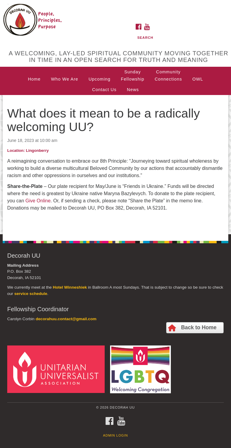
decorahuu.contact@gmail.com (65, 319)
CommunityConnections (168, 75)
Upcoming (99, 79)
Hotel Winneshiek (70, 287)
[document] (115, 164)
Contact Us (104, 89)
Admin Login (115, 435)
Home (34, 79)
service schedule (30, 293)
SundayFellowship (132, 75)
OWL (197, 79)
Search (145, 37)
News (133, 89)
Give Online (38, 200)
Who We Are (64, 79)
